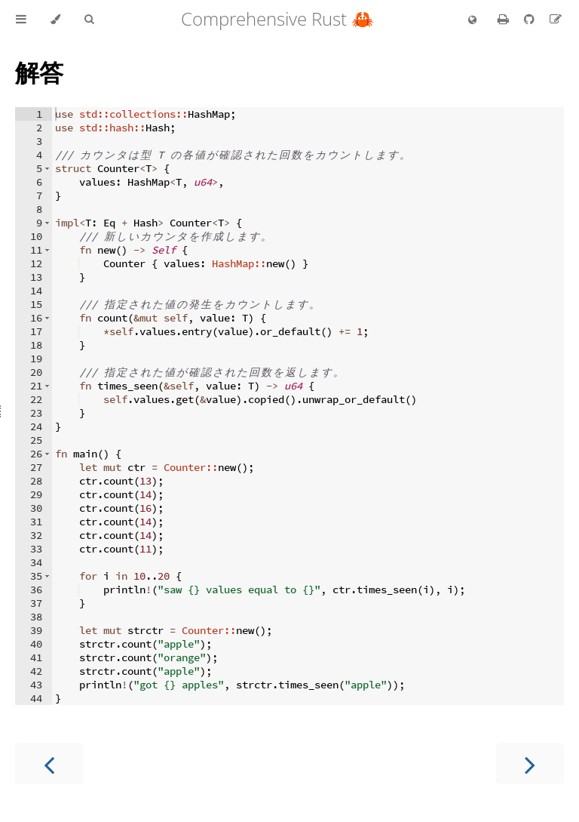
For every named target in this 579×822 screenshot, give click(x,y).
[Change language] (472, 20)
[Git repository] (531, 19)
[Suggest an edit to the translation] (556, 19)
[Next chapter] (530, 763)
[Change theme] (55, 19)
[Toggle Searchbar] (89, 19)
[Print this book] (505, 19)
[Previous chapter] (49, 763)
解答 (39, 72)
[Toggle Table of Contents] (21, 19)
